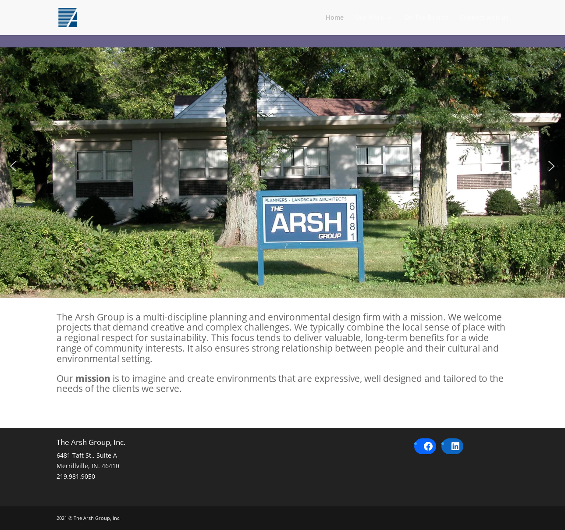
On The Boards (426, 17)
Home (335, 17)
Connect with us (484, 17)
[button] (13, 166)
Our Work (369, 17)
